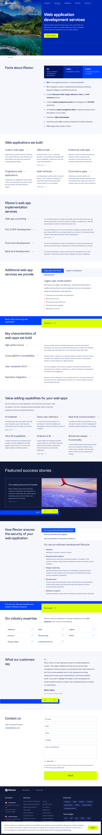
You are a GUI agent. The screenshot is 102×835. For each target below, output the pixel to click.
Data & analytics (47, 812)
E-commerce (46, 807)
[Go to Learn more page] (42, 165)
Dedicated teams (47, 804)
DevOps (45, 801)
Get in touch (51, 35)
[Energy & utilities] (87, 805)
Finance (81, 635)
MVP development (28, 812)
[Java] (65, 818)
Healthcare (20, 629)
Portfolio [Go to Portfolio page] (77, 3)
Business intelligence (48, 815)
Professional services (51, 641)
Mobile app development (30, 807)
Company (48, 740)
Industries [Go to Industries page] (68, 3)
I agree (92, 827)
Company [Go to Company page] (47, 3)
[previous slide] (45, 511)
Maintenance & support (29, 818)
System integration (28, 821)
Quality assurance (28, 815)
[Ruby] (89, 818)
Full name (48, 719)
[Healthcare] (67, 801)
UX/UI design (26, 810)
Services (9, 57)
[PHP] (76, 818)
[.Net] (71, 818)
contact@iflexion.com (12, 728)
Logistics (81, 629)
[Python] (82, 818)
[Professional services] (70, 808)
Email (47, 726)
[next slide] (54, 511)
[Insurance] (90, 801)
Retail (51, 629)
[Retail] (75, 801)
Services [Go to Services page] (58, 3)
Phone (47, 733)
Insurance (20, 635)
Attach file (48, 761)
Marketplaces (46, 810)
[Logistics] (81, 801)
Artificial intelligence (48, 818)
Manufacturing (51, 635)
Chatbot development (48, 821)
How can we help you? (52, 747)
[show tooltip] (55, 761)
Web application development (31, 804)
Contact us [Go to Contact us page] (88, 3)
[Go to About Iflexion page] (27, 790)
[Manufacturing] (68, 805)
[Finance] (77, 805)
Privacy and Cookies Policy (57, 767)
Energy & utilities (20, 641)
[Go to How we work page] (41, 790)
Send (70, 775)
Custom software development (31, 801)
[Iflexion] (10, 3)
